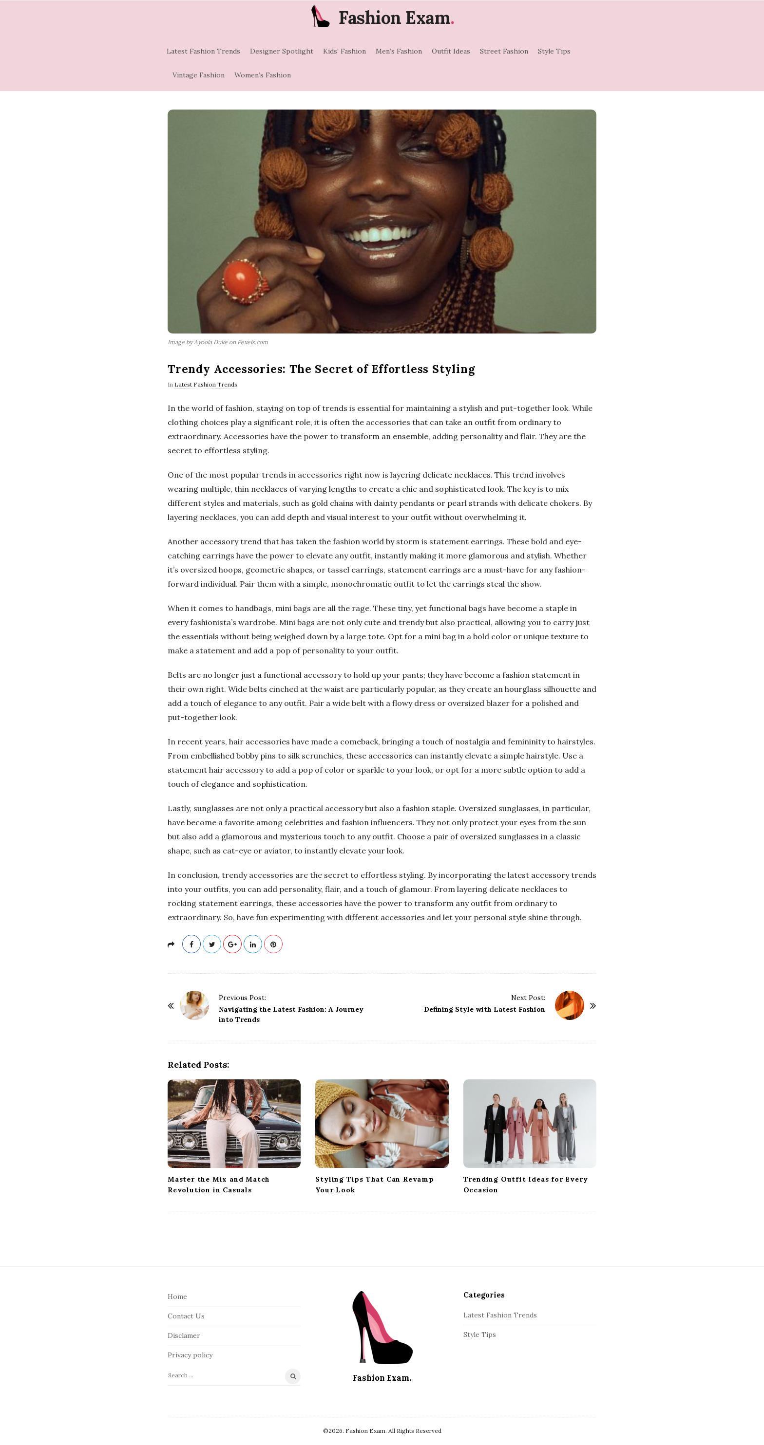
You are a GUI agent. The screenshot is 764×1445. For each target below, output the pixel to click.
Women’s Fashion (262, 75)
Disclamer (184, 1335)
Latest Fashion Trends (203, 51)
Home (177, 1296)
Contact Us (186, 1316)
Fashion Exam (394, 17)
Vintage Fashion (198, 75)
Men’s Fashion (399, 51)
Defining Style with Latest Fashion (484, 1009)
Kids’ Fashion (344, 51)
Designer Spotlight (281, 51)
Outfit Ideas (451, 51)
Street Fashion (504, 51)
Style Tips (554, 51)
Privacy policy (190, 1355)
